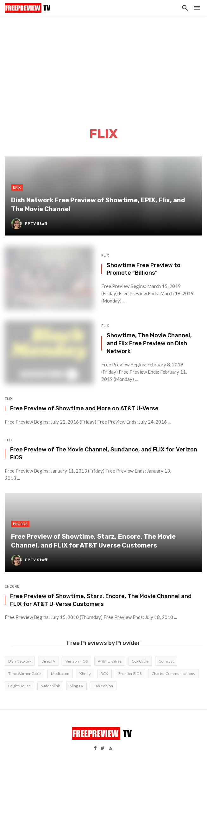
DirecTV (48, 661)
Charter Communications (173, 673)
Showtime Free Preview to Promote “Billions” (143, 269)
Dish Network (19, 661)
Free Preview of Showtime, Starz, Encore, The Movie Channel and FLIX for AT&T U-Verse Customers (100, 600)
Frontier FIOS (129, 673)
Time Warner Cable (24, 673)
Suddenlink (50, 685)
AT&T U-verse (110, 661)
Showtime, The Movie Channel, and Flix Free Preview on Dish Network (149, 343)
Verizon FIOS (77, 661)
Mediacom (60, 673)
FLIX (105, 255)
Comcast (166, 661)
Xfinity (85, 673)
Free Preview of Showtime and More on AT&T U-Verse (84, 408)
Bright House (19, 685)
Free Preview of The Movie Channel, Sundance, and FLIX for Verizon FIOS (103, 453)
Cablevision (103, 685)
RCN (104, 673)
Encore (12, 586)
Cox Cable (140, 661)
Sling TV (76, 685)
